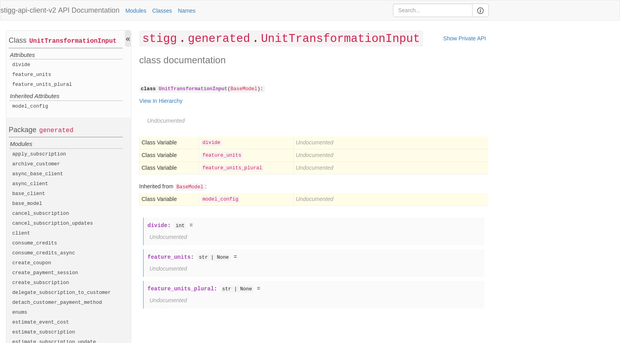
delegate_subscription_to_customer (61, 293)
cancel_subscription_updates (52, 223)
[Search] (433, 10)
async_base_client (37, 174)
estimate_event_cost (40, 322)
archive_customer (36, 164)
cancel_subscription (40, 213)
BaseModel (244, 89)
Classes (162, 11)
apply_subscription (39, 154)
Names (186, 11)
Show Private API (464, 38)
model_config (30, 106)
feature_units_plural (42, 84)
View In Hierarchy (160, 101)
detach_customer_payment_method (57, 302)
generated (56, 130)
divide (21, 65)
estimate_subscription (43, 332)
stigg (159, 38)
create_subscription (40, 283)
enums (19, 312)
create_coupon (31, 263)
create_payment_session (45, 273)
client (21, 233)
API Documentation (88, 10)
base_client (28, 194)
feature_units (31, 75)
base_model (27, 204)
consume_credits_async (43, 253)
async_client (30, 184)
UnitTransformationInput (73, 41)
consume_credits (34, 243)
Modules (135, 11)
